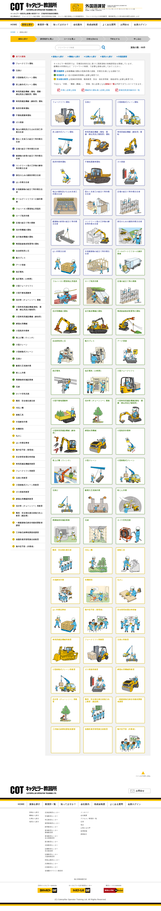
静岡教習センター (51, 827)
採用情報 (84, 831)
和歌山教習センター (52, 860)
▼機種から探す (73, 57)
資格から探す (34, 812)
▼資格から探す (57, 57)
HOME (12, 32)
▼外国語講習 (121, 57)
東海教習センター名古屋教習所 (51, 837)
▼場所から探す (106, 57)
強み (82, 825)
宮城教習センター (51, 816)
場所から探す (34, 822)
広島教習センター (51, 867)
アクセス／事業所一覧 (89, 818)
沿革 (82, 822)
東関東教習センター (52, 823)
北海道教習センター (52, 812)
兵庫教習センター (51, 864)
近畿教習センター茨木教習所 (51, 850)
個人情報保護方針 (80, 879)
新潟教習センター (51, 842)
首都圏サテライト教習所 (54, 871)
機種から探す (34, 815)
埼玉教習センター (51, 820)
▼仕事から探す (90, 57)
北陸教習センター (51, 845)
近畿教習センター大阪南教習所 (51, 855)
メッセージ (85, 812)
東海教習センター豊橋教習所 (51, 831)
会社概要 (84, 815)
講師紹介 (84, 834)
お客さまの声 (85, 828)
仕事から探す (34, 818)
